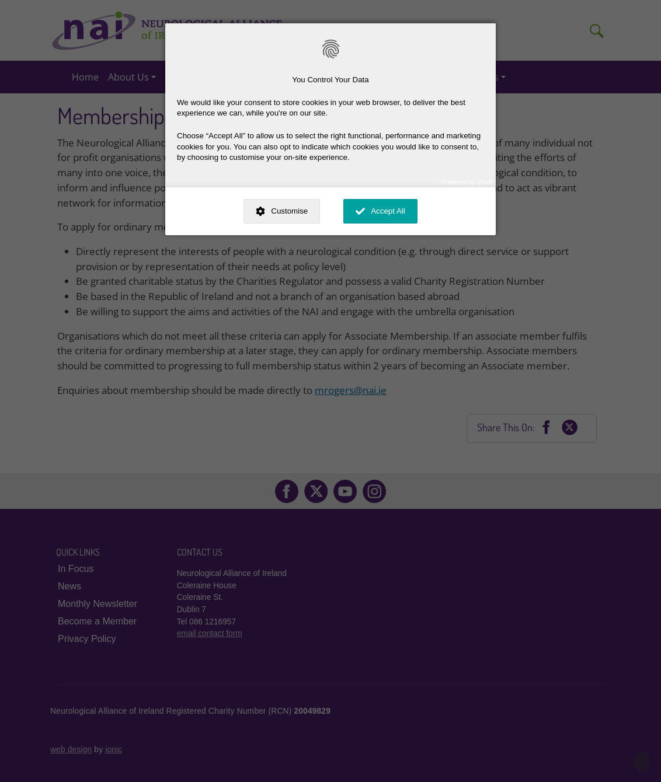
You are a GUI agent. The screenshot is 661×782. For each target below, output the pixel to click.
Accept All (388, 211)
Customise (289, 211)
